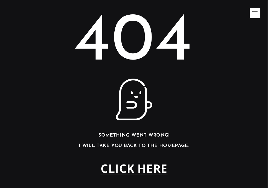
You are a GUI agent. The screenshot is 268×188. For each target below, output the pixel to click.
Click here (133, 168)
